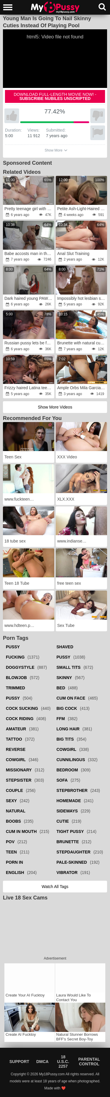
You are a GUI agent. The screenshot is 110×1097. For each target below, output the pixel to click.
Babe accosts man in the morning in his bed (29, 253)
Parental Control (89, 1061)
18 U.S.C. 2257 (63, 1062)
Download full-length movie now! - (55, 96)
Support (19, 1061)
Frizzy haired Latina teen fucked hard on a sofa (29, 387)
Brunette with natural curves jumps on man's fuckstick (81, 343)
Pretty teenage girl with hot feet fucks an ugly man (29, 208)
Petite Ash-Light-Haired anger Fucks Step (81, 208)
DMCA (42, 1061)
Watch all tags (55, 886)
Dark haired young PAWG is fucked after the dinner (29, 298)
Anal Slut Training (73, 253)
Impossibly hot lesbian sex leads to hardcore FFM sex (81, 298)
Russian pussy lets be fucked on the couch (29, 343)
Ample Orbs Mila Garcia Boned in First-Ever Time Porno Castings (81, 387)
